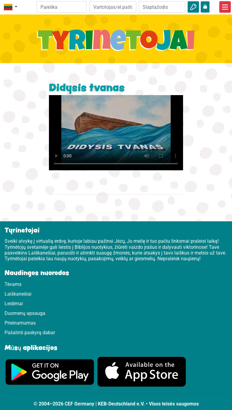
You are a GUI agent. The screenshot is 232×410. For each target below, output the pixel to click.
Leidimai (14, 303)
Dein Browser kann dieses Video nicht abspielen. (116, 132)
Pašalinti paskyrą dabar (30, 332)
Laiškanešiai (18, 294)
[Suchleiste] (62, 7)
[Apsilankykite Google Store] (141, 371)
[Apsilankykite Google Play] (50, 371)
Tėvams (13, 284)
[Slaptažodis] (162, 7)
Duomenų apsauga (25, 313)
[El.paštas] (112, 7)
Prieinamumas (20, 323)
